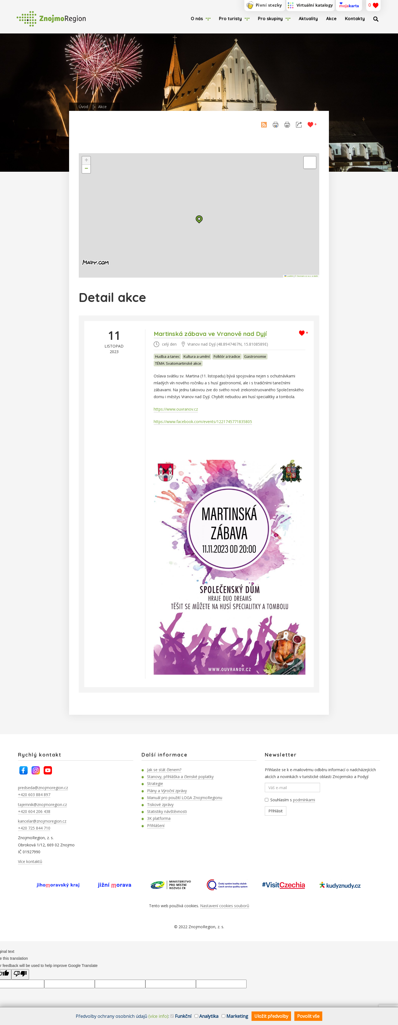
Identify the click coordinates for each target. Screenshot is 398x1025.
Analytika (206, 1016)
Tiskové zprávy (160, 804)
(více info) (158, 1016)
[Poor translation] (20, 974)
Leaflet (288, 276)
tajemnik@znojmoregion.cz (42, 804)
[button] (199, 219)
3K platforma (159, 818)
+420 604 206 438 (34, 811)
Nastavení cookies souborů (224, 905)
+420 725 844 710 (34, 828)
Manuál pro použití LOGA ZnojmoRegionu (184, 797)
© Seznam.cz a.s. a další (306, 276)
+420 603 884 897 (34, 794)
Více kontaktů (30, 861)
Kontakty (355, 18)
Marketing (235, 1016)
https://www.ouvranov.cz (176, 409)
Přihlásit (275, 810)
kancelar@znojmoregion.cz (42, 821)
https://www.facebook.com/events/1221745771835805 (203, 421)
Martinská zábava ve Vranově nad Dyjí (210, 334)
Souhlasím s (290, 800)
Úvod (83, 106)
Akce (331, 18)
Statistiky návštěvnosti (167, 811)
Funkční (180, 1016)
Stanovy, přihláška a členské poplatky (180, 776)
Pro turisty (230, 18)
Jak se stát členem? (164, 769)
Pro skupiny (270, 18)
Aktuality (308, 18)
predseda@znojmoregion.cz (43, 787)
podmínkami (304, 799)
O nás (197, 18)
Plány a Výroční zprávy (167, 790)
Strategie (155, 783)
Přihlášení (155, 825)
